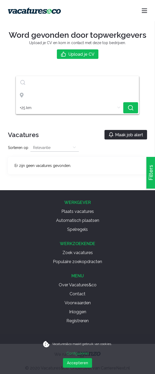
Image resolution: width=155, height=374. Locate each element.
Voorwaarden (78, 302)
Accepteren (77, 363)
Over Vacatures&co (78, 284)
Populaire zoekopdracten (77, 261)
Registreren (77, 320)
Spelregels (77, 229)
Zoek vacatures (77, 252)
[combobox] (77, 82)
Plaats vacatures (77, 211)
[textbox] (77, 82)
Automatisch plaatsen (77, 220)
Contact (77, 293)
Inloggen (77, 311)
